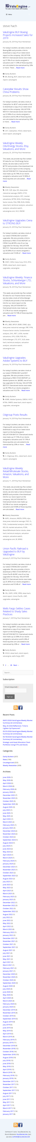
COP (6, 190)
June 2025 (6, 813)
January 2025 (8, 828)
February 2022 (8, 932)
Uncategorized (8, 762)
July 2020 (6, 989)
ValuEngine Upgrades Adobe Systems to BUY (15, 359)
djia (14, 190)
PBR (18, 202)
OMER (10, 402)
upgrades (6, 268)
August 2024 (8, 843)
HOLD (20, 131)
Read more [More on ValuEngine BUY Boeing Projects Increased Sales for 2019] (20, 68)
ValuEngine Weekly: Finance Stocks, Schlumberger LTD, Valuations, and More (17, 280)
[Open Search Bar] (29, 14)
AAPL (7, 518)
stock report (7, 134)
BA (6, 77)
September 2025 (9, 804)
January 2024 (8, 864)
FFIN (31, 327)
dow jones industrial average (14, 327)
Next (16, 665)
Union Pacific (18, 596)
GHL (11, 333)
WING (20, 539)
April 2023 (7, 890)
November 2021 (9, 941)
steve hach (22, 77)
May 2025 (6, 816)
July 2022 (6, 917)
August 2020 (8, 986)
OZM (17, 336)
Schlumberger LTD (10, 339)
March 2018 (7, 1072)
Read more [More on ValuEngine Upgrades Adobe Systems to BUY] (26, 390)
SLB (23, 339)
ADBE (7, 399)
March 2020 (7, 1001)
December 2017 (9, 1081)
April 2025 (7, 819)
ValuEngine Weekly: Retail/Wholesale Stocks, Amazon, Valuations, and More (16, 473)
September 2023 (9, 875)
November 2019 (9, 1013)
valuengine (12, 80)
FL (30, 521)
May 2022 (6, 923)
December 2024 (9, 831)
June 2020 (6, 992)
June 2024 (6, 849)
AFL (6, 324)
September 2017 (9, 1090)
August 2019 (8, 1022)
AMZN (19, 518)
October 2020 (8, 980)
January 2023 (8, 899)
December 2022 (9, 902)
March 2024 (7, 858)
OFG (13, 336)
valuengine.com (9, 211)
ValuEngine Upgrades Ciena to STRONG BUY (17, 222)
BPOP (15, 324)
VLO (17, 211)
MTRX (14, 199)
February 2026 (8, 789)
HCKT (30, 399)
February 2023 (8, 896)
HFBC (15, 593)
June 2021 (6, 956)
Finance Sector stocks (11, 330)
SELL (16, 456)
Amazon (13, 518)
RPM (20, 593)
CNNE (24, 324)
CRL (6, 593)
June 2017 (6, 1099)
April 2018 (7, 1069)
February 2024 (8, 861)
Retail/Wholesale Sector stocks (14, 530)
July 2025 (6, 810)
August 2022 (8, 914)
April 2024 (7, 855)
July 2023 (6, 881)
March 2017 (7, 1108)
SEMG (27, 202)
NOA (18, 199)
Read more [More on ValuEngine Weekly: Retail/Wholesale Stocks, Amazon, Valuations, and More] (20, 509)
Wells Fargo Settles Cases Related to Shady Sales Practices (16, 611)
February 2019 (8, 1039)
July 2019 (6, 1025)
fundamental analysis (11, 196)
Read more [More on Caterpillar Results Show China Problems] (15, 122)
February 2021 (8, 968)
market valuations (15, 527)
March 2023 (7, 893)
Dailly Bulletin (10, 74)
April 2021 (7, 962)
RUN (22, 202)
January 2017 (8, 1114)
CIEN (12, 262)
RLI (25, 336)
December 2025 (9, 795)
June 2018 (6, 1063)
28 (11, 665)
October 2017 (8, 1087)
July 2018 (6, 1060)
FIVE (27, 521)
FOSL (5, 524)
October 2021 (8, 944)
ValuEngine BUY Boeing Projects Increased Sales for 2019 (18, 35)
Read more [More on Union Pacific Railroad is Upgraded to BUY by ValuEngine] (26, 584)
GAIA (27, 524)
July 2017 (6, 1096)
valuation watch (16, 208)
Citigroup (10, 456)
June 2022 (6, 920)
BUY (15, 77)
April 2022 (7, 926)
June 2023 (6, 884)
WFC (22, 656)
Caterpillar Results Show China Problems (15, 90)
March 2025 (7, 822)
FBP (27, 327)
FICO (25, 262)
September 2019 (9, 1019)
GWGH (25, 399)
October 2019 (8, 1016)
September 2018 (9, 1054)
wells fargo (16, 656)
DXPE (11, 593)
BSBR (20, 324)
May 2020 (6, 995)
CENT (7, 262)
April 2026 (7, 783)
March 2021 (7, 965)
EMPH (20, 193)
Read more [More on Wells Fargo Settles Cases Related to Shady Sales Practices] (25, 644)
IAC (30, 524)
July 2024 (6, 846)
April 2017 (7, 1105)
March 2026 (7, 786)
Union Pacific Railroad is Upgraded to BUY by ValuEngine (15, 551)
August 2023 (8, 878)
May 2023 (6, 887)
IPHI (29, 262)
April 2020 (7, 998)
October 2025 (8, 801)
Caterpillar (13, 131)
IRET (15, 333)
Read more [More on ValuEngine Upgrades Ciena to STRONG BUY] (26, 253)
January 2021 (8, 971)
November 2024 (9, 834)
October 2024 (8, 837)
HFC (21, 196)
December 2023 (9, 867)
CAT (6, 131)
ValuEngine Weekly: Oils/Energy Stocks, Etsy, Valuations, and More (16, 146)
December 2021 (9, 938)
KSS (4, 527)
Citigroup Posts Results (15, 414)
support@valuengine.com (21, 1137)
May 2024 (6, 852)
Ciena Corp (18, 262)
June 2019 (6, 1028)
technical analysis (18, 205)
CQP (10, 190)
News (5, 759)
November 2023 (9, 869)
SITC (19, 339)
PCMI (25, 527)
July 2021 (6, 953)
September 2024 (9, 840)
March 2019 (7, 1036)
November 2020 (9, 977)
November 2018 (9, 1048)
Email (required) (11, 687)
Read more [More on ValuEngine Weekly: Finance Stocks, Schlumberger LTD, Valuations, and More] (11, 315)
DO (18, 190)
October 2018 (8, 1051)
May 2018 (6, 1066)
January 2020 (8, 1007)
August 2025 (8, 807)
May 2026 (6, 780)
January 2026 (8, 792)
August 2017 (8, 1093)
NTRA (5, 402)
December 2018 (9, 1045)
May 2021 (6, 959)
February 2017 (8, 1111)
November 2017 (9, 1084)
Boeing (10, 77)
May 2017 (6, 1102)
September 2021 (9, 947)
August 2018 (8, 1057)
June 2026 (6, 777)
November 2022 (9, 905)
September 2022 (9, 911)
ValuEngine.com (22, 1134)
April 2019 (7, 1034)
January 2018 (8, 1078)
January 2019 (8, 1042)
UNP (25, 596)
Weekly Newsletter (12, 187)
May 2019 (6, 1030)
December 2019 (9, 1010)
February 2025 (8, 825)
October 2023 (8, 873)
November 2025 (9, 798)
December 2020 (9, 974)
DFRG (24, 518)
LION (20, 333)
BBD (10, 324)
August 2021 (8, 950)
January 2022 (8, 935)
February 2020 (8, 1004)
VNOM (21, 211)
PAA (15, 202)
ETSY (25, 193)
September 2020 (9, 983)
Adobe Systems (16, 399)
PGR (21, 336)
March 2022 (7, 929)
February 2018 (8, 1075)
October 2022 (8, 908)
